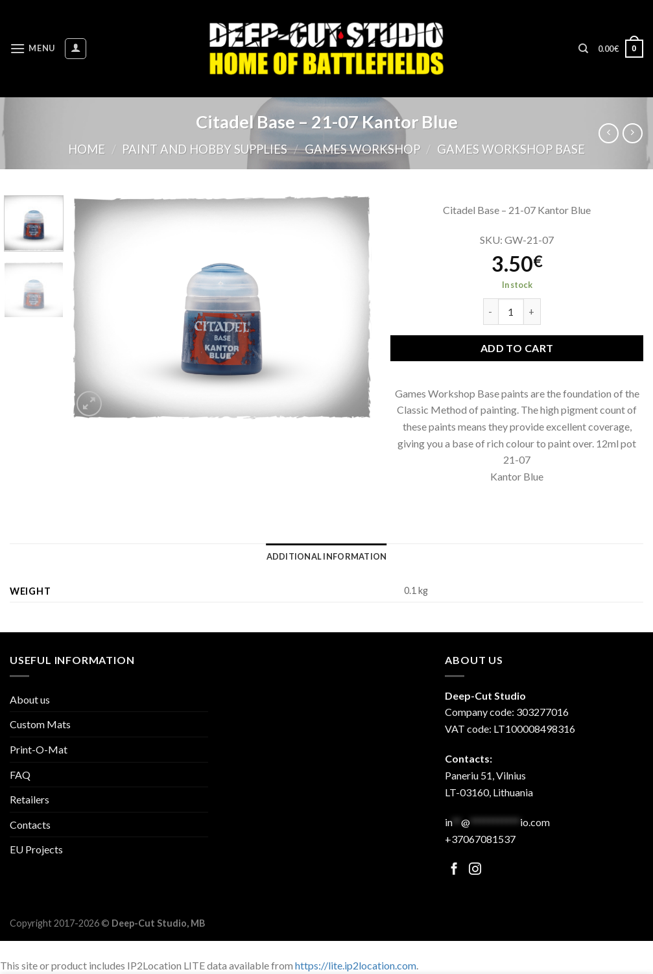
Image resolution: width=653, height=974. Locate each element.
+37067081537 (480, 839)
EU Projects (36, 849)
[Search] (583, 48)
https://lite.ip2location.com (355, 965)
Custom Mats (40, 724)
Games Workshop (362, 149)
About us (30, 699)
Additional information (327, 556)
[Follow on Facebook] (454, 870)
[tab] (327, 556)
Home (86, 149)
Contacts (30, 824)
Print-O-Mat (38, 749)
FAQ (20, 774)
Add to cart (517, 348)
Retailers (29, 799)
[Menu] (32, 48)
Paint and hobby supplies (204, 149)
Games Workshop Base (511, 149)
